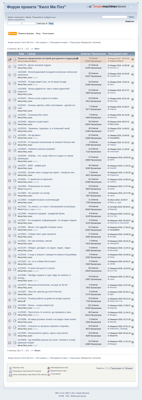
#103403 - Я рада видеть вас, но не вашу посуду (42, 81)
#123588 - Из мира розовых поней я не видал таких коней (47, 319)
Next (112, 84)
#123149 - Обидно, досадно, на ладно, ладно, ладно (44, 248)
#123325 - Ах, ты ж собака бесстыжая (37, 261)
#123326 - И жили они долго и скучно (36, 268)
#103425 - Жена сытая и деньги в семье (38, 98)
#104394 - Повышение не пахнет (34, 186)
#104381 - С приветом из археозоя (35, 179)
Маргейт (113, 209)
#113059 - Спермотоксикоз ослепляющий (38, 200)
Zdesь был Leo (116, 301)
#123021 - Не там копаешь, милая (35, 241)
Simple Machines (82, 393)
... (24, 49)
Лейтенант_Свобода (118, 329)
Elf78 (112, 131)
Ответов (85, 54)
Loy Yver (113, 216)
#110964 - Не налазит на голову (34, 193)
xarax (112, 196)
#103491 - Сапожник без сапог (33, 115)
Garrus (113, 93)
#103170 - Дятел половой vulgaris (34, 65)
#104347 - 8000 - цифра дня (32, 165)
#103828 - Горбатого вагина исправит (36, 149)
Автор (32, 54)
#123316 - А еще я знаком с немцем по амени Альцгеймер (47, 254)
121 (27, 49)
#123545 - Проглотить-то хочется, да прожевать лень (44, 312)
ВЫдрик (113, 315)
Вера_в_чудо (115, 202)
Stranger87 (114, 243)
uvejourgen (114, 151)
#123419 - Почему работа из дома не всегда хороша (44, 298)
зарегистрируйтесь (16, 20)
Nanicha (113, 117)
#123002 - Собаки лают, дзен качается (37, 234)
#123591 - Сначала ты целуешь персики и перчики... (44, 326)
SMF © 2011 (70, 393)
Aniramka (96, 42)
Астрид (113, 237)
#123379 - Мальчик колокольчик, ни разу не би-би (42, 285)
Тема (23, 54)
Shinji (112, 257)
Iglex (112, 294)
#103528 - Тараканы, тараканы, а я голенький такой (44, 128)
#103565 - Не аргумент (29, 135)
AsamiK (113, 168)
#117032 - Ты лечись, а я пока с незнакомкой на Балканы (46, 206)
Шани (112, 189)
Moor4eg (113, 101)
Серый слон (115, 76)
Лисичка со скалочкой (119, 223)
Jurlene (113, 182)
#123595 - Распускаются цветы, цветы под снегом (43, 333)
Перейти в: (100, 368)
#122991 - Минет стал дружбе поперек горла (40, 227)
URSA (112, 264)
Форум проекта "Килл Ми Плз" (36, 7)
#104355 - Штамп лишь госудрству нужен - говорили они (46, 172)
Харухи (113, 109)
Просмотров (99, 54)
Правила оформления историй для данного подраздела (48, 58)
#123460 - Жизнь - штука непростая (36, 305)
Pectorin (113, 287)
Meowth (113, 322)
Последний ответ (118, 54)
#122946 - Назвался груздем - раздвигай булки (41, 213)
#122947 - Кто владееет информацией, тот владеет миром (47, 220)
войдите (48, 17)
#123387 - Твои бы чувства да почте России (40, 291)
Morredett (114, 250)
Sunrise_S (114, 68)
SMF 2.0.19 (59, 393)
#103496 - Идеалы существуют (33, 121)
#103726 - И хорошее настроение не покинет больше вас (46, 142)
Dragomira (114, 175)
